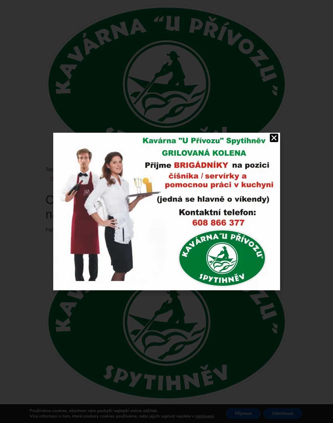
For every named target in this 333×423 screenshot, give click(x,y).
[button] (274, 138)
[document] (166, 211)
